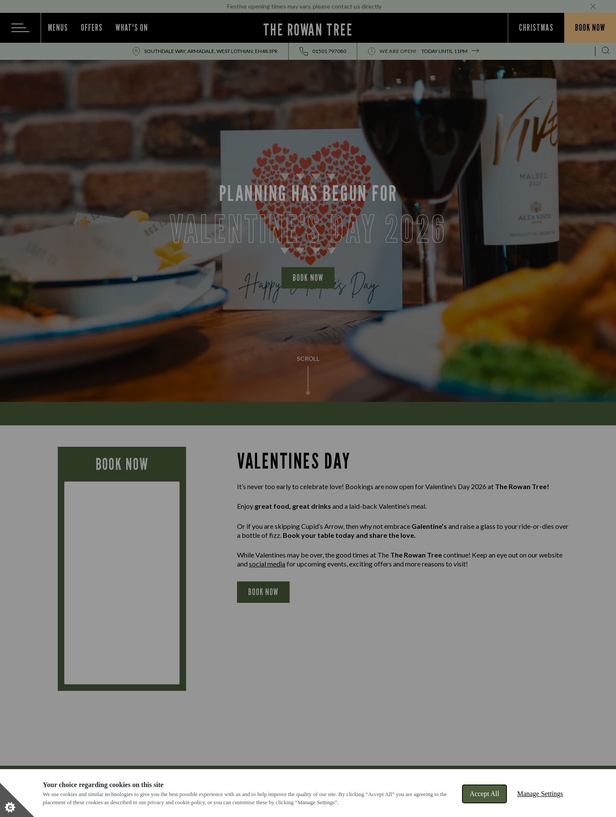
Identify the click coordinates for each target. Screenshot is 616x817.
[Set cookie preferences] (17, 800)
